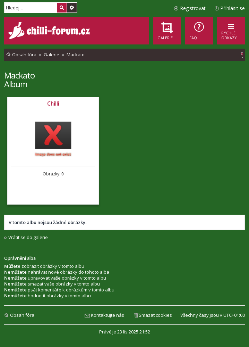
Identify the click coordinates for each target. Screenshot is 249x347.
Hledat (62, 8)
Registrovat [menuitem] (193, 8)
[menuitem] (199, 30)
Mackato (19, 75)
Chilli (53, 103)
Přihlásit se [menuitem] (232, 8)
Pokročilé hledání (72, 8)
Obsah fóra (22, 315)
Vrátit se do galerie (28, 237)
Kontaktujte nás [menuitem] (107, 315)
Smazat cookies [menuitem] (155, 315)
